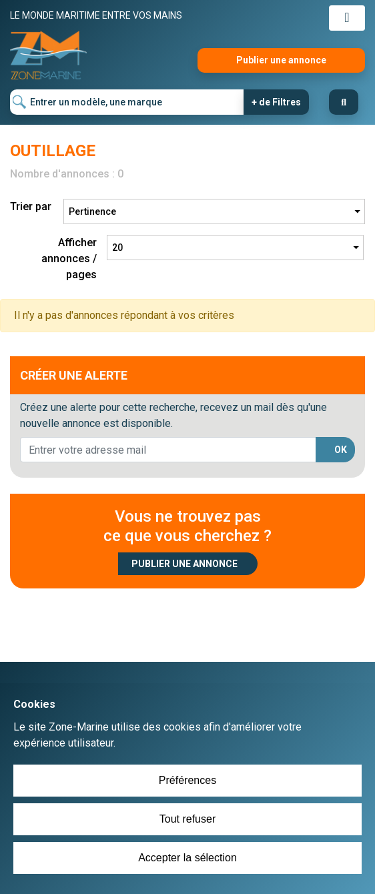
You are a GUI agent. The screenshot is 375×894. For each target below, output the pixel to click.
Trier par (30, 206)
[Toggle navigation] (347, 18)
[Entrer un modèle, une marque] (127, 102)
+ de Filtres (276, 102)
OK (340, 449)
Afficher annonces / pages (69, 258)
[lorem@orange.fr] (168, 449)
